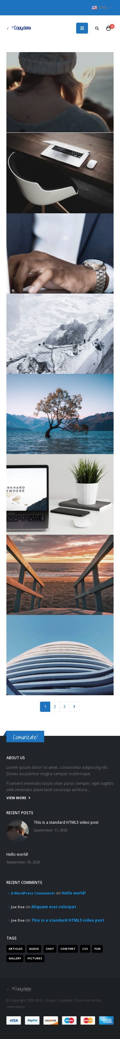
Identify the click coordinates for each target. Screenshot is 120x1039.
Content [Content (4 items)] (68, 949)
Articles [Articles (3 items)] (16, 949)
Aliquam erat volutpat (53, 906)
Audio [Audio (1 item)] (34, 949)
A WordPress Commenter (33, 893)
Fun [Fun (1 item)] (97, 949)
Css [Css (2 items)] (85, 949)
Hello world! (17, 854)
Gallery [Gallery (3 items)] (15, 958)
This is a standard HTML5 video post (66, 822)
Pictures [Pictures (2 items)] (35, 958)
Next (74, 707)
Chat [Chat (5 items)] (50, 949)
